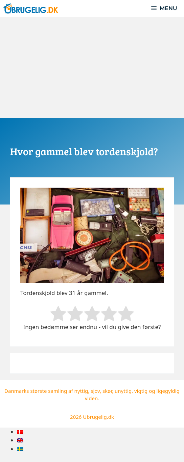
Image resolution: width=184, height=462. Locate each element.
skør (107, 390)
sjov (95, 390)
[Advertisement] (92, 67)
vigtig (140, 390)
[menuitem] (20, 432)
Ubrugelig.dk (98, 416)
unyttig (123, 390)
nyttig (81, 390)
